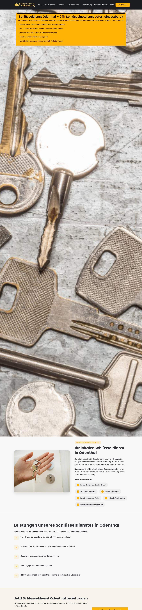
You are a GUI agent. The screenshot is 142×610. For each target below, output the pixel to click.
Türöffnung (61, 5)
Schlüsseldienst (49, 5)
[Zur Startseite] (25, 5)
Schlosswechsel (73, 5)
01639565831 (122, 5)
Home (39, 5)
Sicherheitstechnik (100, 5)
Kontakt (113, 5)
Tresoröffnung (87, 5)
